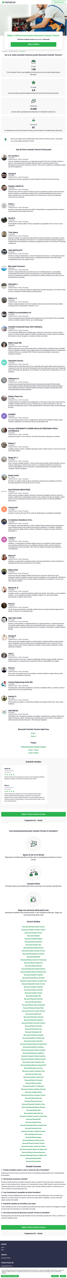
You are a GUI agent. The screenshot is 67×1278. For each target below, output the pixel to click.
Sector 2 (33, 736)
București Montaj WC (33, 957)
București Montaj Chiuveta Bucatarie (33, 1152)
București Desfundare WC (33, 1032)
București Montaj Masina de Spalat (33, 978)
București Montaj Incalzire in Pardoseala (33, 960)
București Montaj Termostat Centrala (33, 1023)
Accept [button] (63, 1276)
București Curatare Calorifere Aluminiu (33, 1089)
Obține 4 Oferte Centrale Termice (33, 814)
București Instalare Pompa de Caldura (33, 1146)
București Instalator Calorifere (33, 975)
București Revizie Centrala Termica (33, 1143)
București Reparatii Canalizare (33, 1020)
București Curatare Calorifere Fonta (33, 1071)
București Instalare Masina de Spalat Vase (33, 981)
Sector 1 (33, 733)
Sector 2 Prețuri (33, 753)
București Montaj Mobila (33, 1158)
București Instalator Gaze (33, 1074)
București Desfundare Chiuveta (33, 1017)
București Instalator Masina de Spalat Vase (33, 1149)
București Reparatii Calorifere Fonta (33, 1104)
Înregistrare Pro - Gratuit (33, 820)
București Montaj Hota (33, 1110)
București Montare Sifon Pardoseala (33, 1005)
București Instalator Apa (33, 945)
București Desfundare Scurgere (33, 1035)
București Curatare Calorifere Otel (33, 1062)
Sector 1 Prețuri (33, 750)
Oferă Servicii (59, 2)
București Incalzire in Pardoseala (33, 1086)
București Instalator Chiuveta (33, 990)
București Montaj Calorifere (33, 942)
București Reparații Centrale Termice (33, 984)
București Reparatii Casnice (33, 1134)
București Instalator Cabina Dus (33, 1077)
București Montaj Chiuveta (33, 966)
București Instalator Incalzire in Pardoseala (33, 1116)
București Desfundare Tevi (33, 1029)
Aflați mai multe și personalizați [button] (9, 1276)
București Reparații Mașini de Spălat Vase (33, 1155)
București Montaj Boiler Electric (33, 948)
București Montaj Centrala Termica (33, 927)
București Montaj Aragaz (33, 1137)
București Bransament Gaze (33, 1101)
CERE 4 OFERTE (33, 44)
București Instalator (33, 936)
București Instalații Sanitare (33, 939)
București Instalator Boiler (33, 1092)
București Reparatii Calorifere (33, 999)
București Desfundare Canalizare (33, 1047)
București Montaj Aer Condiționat (33, 1053)
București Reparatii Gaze (33, 1122)
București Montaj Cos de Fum (33, 1068)
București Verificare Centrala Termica (33, 1095)
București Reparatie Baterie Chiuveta (33, 1107)
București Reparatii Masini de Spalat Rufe (33, 1125)
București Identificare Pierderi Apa (33, 1038)
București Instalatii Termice (33, 933)
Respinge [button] (55, 1276)
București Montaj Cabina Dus (33, 963)
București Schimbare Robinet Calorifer (33, 1059)
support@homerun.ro (7, 1266)
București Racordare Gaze (33, 1128)
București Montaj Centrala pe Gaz (33, 1140)
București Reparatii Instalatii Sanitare (33, 969)
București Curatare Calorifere (33, 1041)
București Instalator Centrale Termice (33, 930)
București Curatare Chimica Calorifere (33, 1056)
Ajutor (2, 1247)
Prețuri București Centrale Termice (33, 747)
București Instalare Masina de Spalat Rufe (33, 1044)
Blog (2, 1250)
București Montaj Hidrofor (33, 1002)
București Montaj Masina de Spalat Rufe (33, 1065)
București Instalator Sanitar (33, 993)
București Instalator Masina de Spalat (33, 1050)
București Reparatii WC (33, 1119)
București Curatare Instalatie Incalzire (33, 1131)
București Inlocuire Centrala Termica (33, 1011)
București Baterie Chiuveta (33, 1026)
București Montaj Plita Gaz (33, 1098)
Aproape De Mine (5, 1258)
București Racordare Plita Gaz (33, 1113)
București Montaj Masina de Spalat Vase (33, 972)
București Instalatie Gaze (33, 1014)
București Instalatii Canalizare (33, 987)
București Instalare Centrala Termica (33, 951)
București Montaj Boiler (33, 1161)
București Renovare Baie (33, 1083)
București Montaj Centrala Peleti (33, 1008)
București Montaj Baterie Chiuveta (33, 954)
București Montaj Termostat (33, 1080)
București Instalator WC (33, 996)
